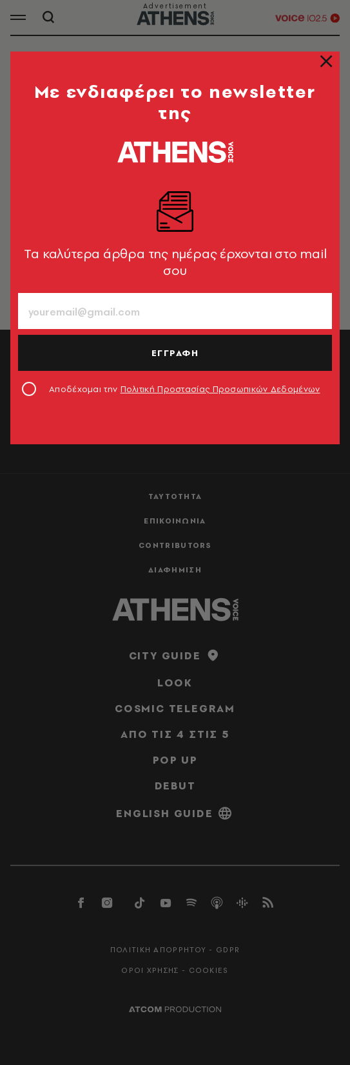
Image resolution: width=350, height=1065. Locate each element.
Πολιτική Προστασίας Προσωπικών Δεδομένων (220, 389)
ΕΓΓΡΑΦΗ (175, 353)
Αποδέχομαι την (184, 389)
